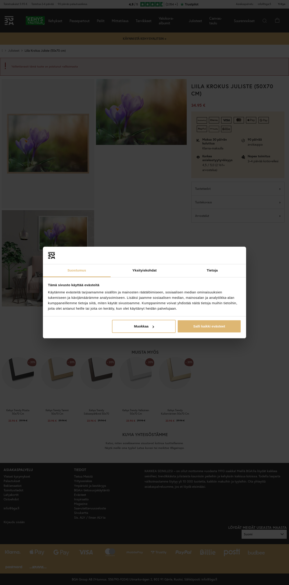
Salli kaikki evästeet (209, 326)
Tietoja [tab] (212, 270)
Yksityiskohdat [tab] (144, 270)
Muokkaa (144, 326)
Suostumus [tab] (77, 270)
